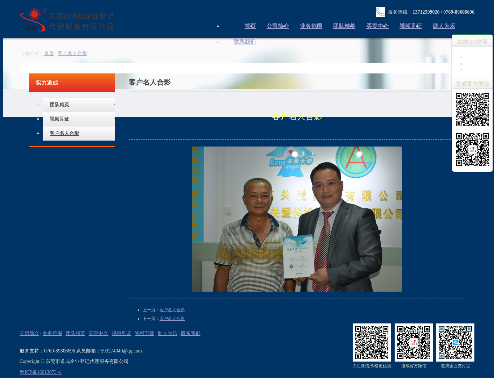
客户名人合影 (64, 133)
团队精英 (344, 26)
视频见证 (411, 26)
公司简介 (278, 26)
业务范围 (311, 26)
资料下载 (144, 333)
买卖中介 (377, 26)
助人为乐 (444, 26)
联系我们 (244, 42)
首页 (49, 53)
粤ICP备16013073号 (41, 372)
